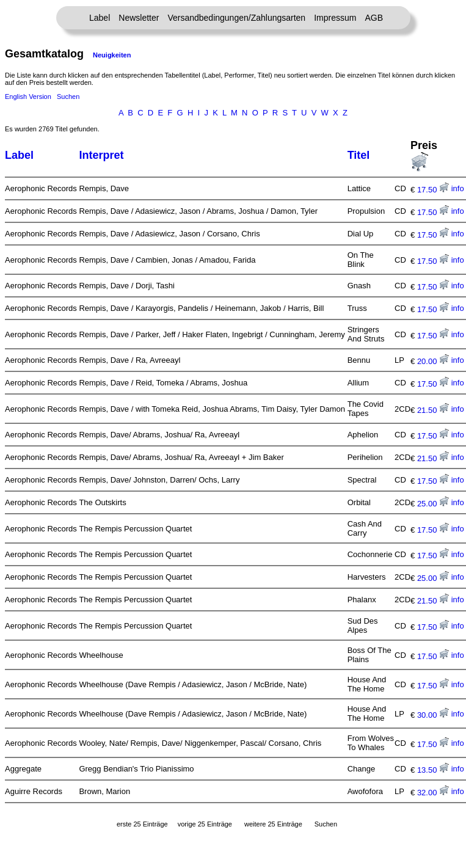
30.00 (433, 715)
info (457, 188)
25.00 (433, 503)
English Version (28, 96)
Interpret (101, 155)
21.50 (433, 410)
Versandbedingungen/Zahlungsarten (236, 18)
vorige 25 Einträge (205, 824)
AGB (374, 18)
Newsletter (138, 18)
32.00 (433, 792)
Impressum (335, 18)
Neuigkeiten (112, 55)
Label (99, 18)
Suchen (68, 96)
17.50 (433, 189)
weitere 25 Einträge (273, 824)
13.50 (433, 770)
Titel (359, 155)
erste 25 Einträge (142, 824)
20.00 (433, 361)
